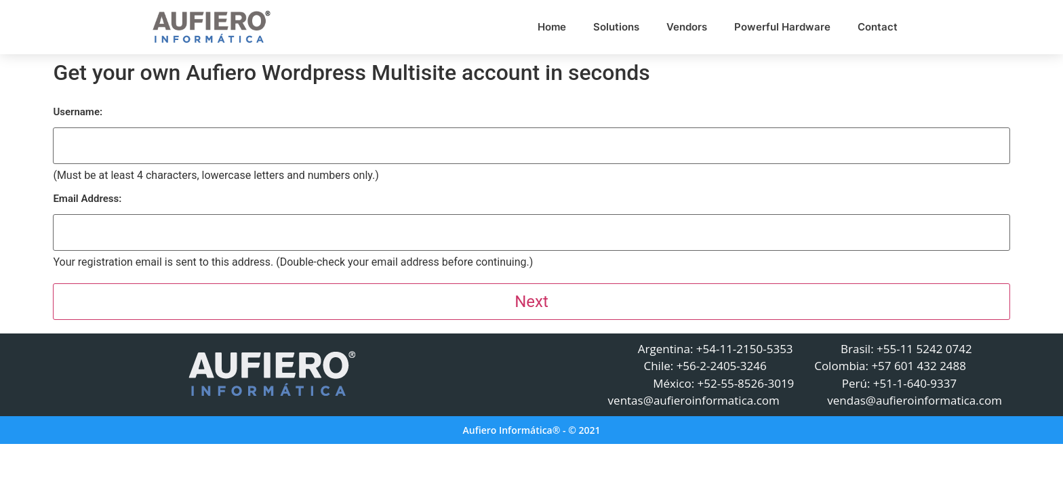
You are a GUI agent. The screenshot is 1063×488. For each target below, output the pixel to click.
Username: (77, 112)
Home (552, 26)
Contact (878, 26)
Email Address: (87, 199)
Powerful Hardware (782, 26)
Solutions (616, 26)
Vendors (686, 26)
